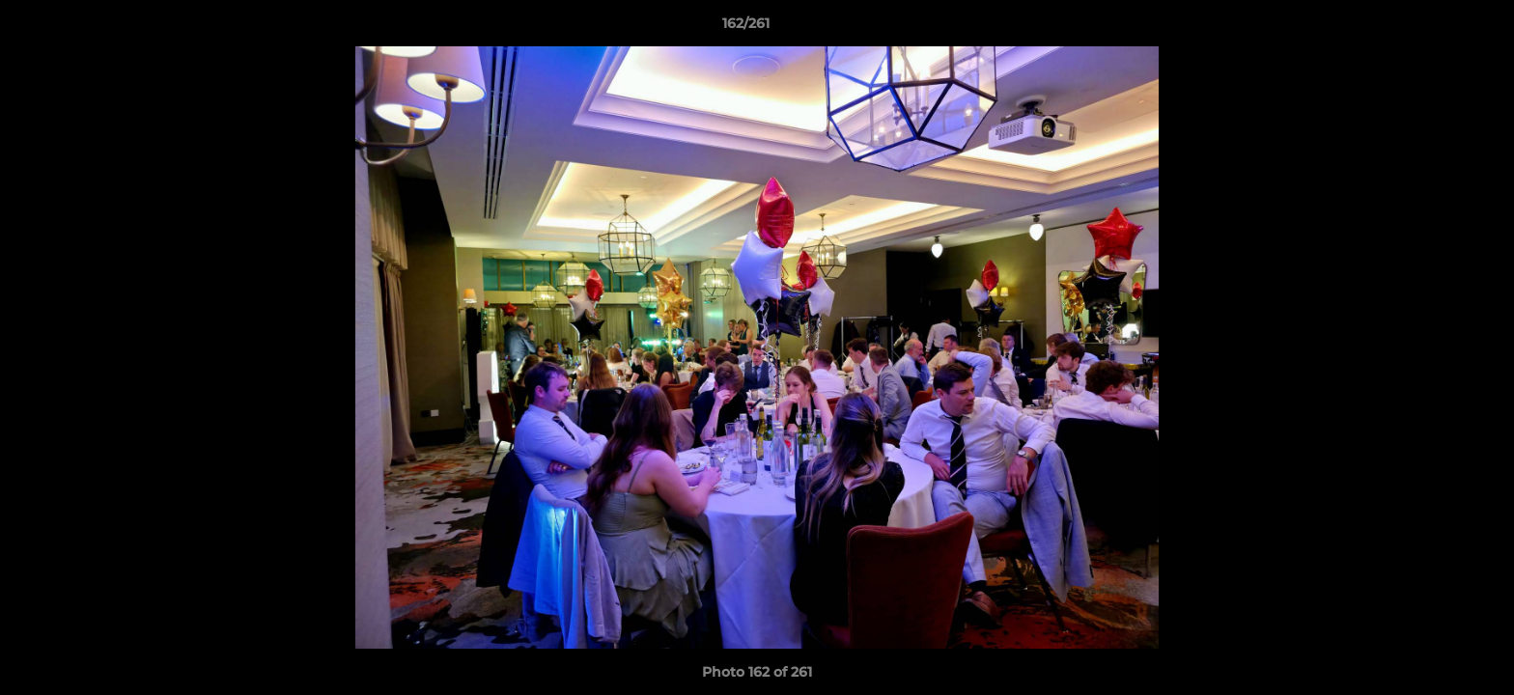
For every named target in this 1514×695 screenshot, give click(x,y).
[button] (1432, 28)
